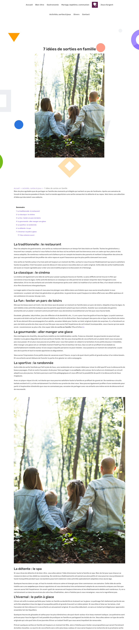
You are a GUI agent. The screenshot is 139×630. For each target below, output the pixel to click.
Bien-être (39, 5)
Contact (86, 14)
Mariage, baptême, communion (75, 5)
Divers (76, 14)
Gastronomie (53, 5)
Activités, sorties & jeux (60, 14)
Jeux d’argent (107, 5)
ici (83, 327)
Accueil (29, 5)
